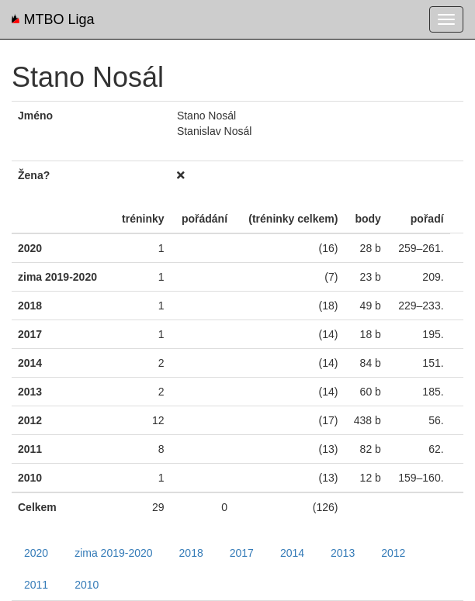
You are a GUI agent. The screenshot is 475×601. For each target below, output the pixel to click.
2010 (87, 585)
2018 (191, 553)
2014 (292, 553)
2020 (36, 553)
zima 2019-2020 (113, 553)
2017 (242, 553)
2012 (393, 553)
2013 (343, 553)
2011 (36, 585)
